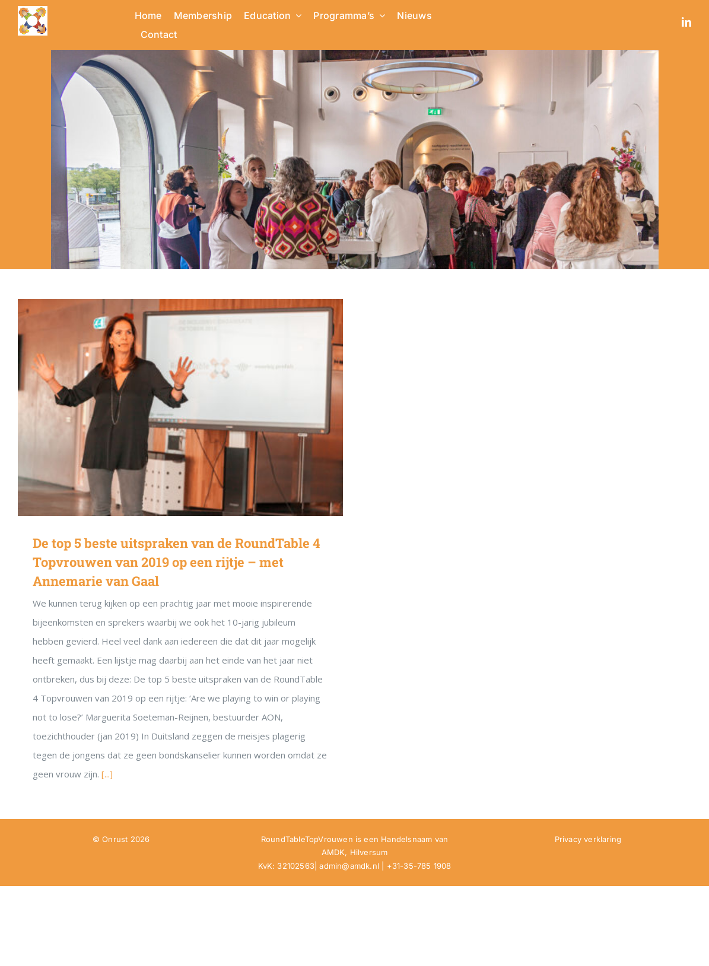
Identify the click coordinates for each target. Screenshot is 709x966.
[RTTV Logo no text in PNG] (32, 10)
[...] (107, 774)
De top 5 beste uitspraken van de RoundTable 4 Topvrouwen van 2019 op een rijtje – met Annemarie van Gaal (176, 561)
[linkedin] (686, 22)
